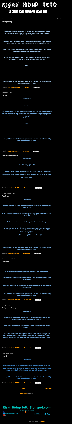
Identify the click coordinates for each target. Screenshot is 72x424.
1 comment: (27, 87)
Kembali (4, 356)
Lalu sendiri (5, 262)
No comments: (28, 188)
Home (23, 389)
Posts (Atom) (30, 393)
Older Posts (48, 389)
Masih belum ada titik (9, 308)
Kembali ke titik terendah (10, 155)
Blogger (43, 421)
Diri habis (5, 95)
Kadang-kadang (7, 22)
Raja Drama (5, 196)
